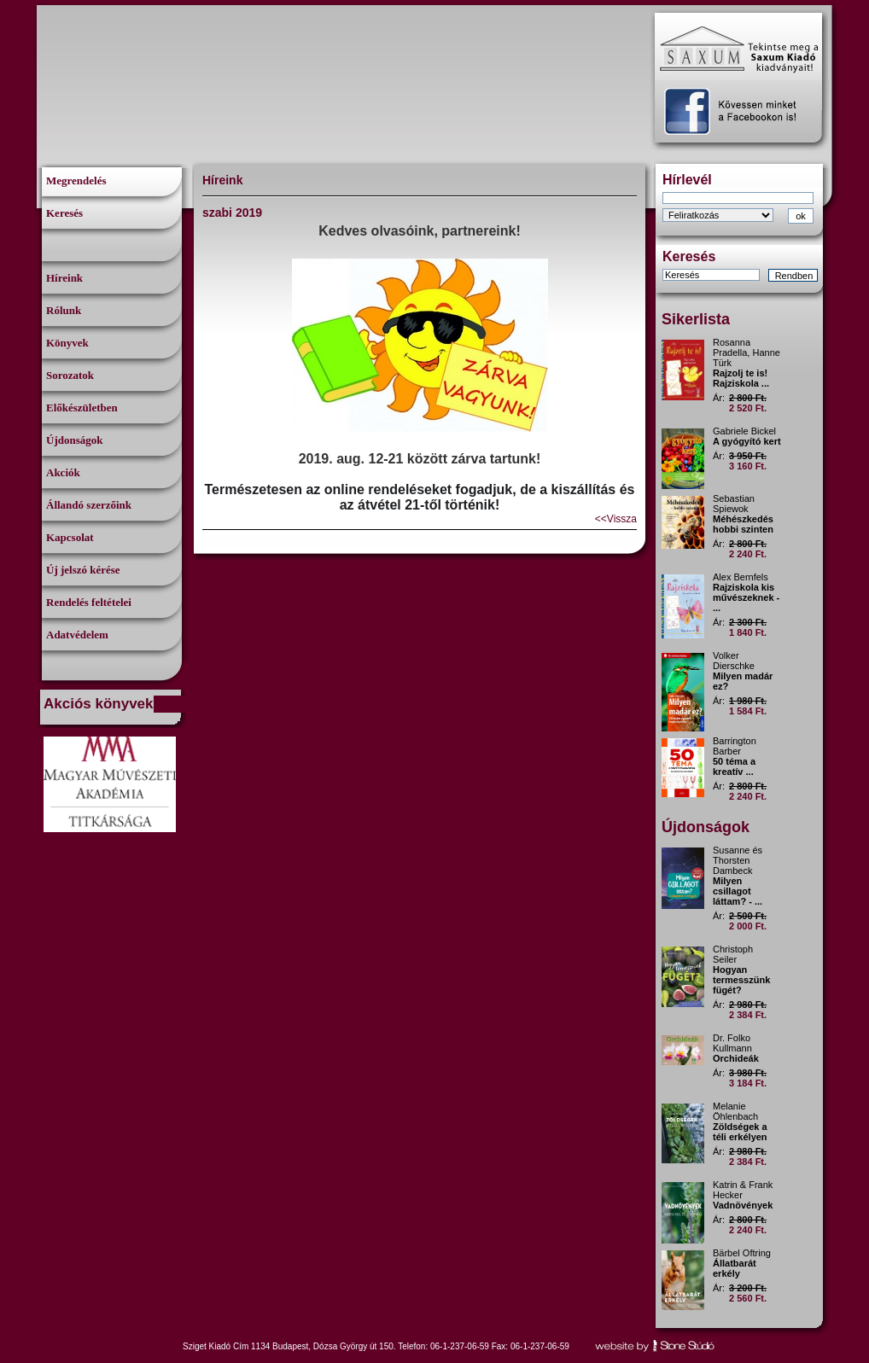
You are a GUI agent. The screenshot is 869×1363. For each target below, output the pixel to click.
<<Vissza (616, 519)
